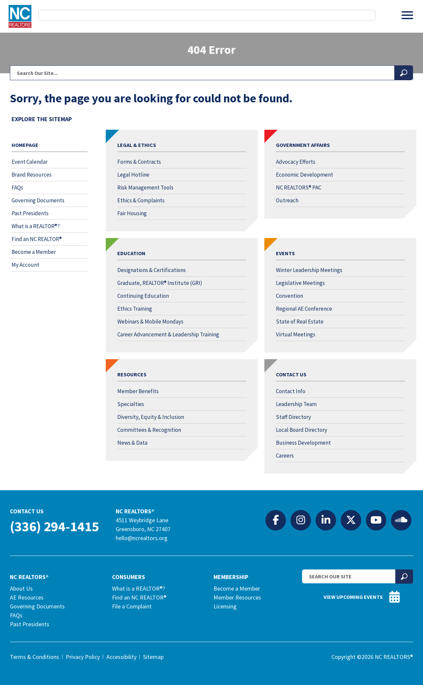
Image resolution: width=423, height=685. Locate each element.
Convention (289, 295)
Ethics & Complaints (141, 200)
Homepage (25, 145)
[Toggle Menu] (407, 15)
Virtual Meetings (295, 334)
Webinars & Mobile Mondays (150, 321)
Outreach (287, 200)
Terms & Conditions (34, 657)
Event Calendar (30, 161)
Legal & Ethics (136, 145)
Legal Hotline (133, 174)
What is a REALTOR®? (36, 226)
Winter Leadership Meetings (309, 270)
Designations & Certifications (151, 270)
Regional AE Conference (304, 308)
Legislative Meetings (300, 283)
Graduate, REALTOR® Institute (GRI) (159, 283)
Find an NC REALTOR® (37, 239)
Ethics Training (134, 308)
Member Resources (237, 597)
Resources (131, 374)
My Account (25, 264)
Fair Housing (132, 213)
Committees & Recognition (149, 429)
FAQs (17, 187)
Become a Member (34, 252)
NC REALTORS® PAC (298, 187)
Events (285, 253)
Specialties (130, 404)
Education (131, 253)
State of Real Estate (300, 321)
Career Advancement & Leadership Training (168, 334)
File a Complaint (132, 606)
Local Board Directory (301, 429)
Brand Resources (32, 174)
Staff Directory (293, 417)
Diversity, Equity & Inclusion (150, 417)
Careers (285, 455)
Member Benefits (138, 391)
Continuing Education (143, 295)
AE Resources (27, 597)
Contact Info (290, 391)
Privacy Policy (83, 657)
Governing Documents (38, 200)
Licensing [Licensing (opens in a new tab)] (225, 606)
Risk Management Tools (145, 187)
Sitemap (153, 657)
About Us (21, 588)
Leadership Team (296, 404)
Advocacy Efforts (295, 161)
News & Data (132, 442)
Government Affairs (303, 145)
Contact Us (291, 374)
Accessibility (121, 657)
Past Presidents (30, 213)
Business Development (303, 442)
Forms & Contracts (139, 161)
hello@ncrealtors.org (142, 538)
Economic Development (304, 174)
